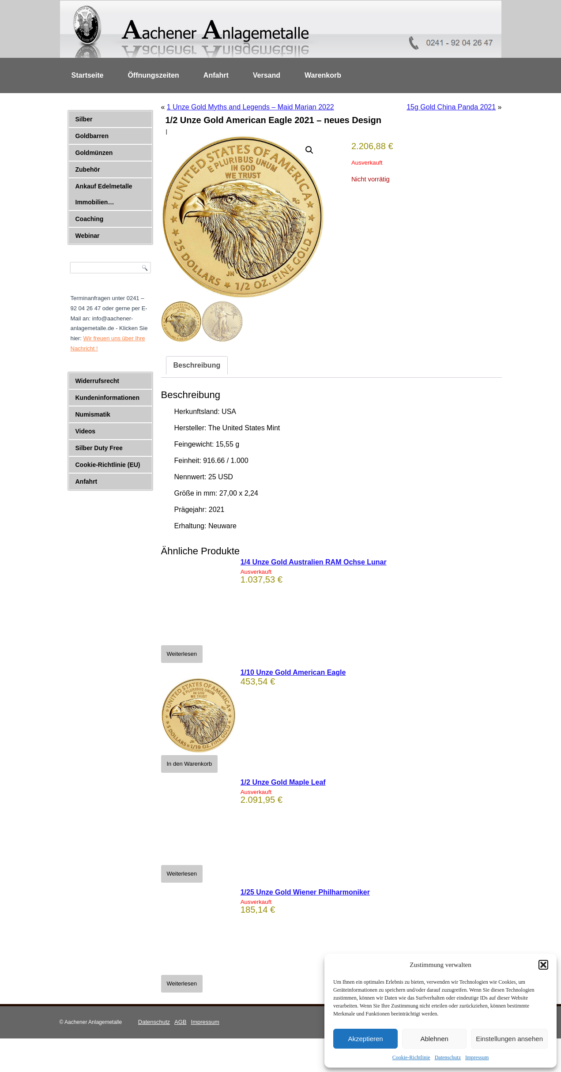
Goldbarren (92, 135)
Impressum (477, 1057)
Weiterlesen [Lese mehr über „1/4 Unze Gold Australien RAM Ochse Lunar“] (182, 654)
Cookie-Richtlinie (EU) (107, 464)
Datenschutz (448, 1057)
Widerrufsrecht (97, 380)
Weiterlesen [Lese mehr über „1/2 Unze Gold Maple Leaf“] (182, 873)
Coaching (89, 218)
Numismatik (92, 414)
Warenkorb (323, 75)
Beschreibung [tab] (197, 365)
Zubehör (87, 169)
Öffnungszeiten (153, 75)
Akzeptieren (365, 1038)
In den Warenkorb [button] (189, 763)
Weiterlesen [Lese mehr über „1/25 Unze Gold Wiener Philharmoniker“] (182, 983)
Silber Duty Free (99, 447)
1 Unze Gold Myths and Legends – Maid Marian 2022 (250, 107)
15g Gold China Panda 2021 (451, 107)
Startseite (88, 75)
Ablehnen (434, 1038)
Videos (85, 431)
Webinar (87, 235)
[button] (543, 964)
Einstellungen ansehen (509, 1038)
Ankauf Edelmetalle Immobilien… (103, 194)
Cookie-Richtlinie (411, 1057)
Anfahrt (216, 75)
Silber (84, 119)
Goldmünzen (94, 152)
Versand (266, 75)
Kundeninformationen (107, 397)
